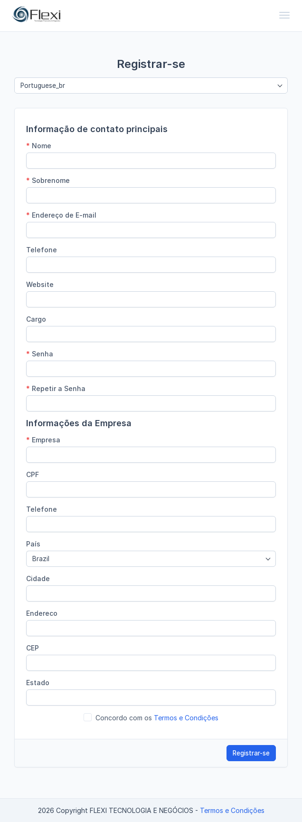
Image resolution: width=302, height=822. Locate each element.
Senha (39, 354)
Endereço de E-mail (61, 215)
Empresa (43, 440)
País (33, 544)
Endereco (41, 613)
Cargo (36, 319)
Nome (38, 146)
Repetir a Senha (55, 388)
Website (40, 284)
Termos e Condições (186, 718)
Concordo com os (156, 718)
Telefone (41, 250)
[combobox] (151, 85)
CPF (32, 474)
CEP (32, 648)
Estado (37, 683)
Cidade (38, 578)
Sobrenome (48, 180)
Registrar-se (251, 753)
